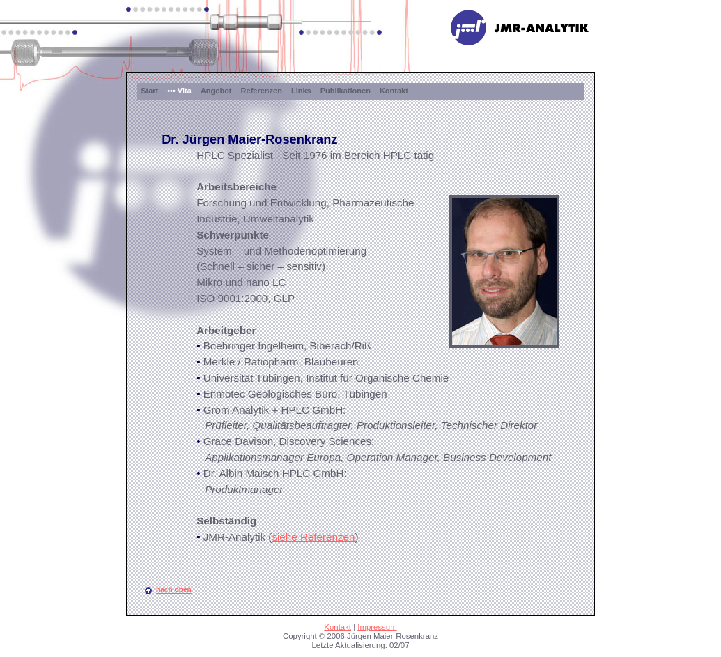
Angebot (216, 90)
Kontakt (394, 90)
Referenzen (261, 90)
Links (301, 90)
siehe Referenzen (313, 537)
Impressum (376, 627)
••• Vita (179, 90)
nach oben (174, 590)
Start (149, 90)
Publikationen (345, 90)
